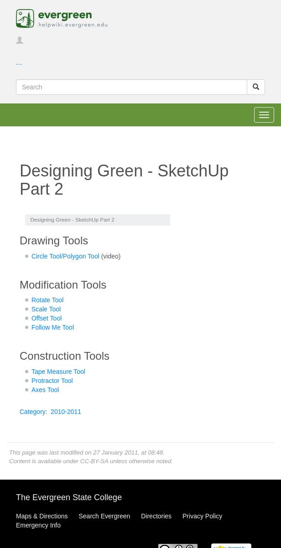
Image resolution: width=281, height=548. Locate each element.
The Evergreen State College (69, 497)
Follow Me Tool (52, 327)
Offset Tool (46, 318)
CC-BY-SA (94, 461)
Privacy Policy (202, 516)
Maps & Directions (42, 516)
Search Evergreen (104, 516)
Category (33, 411)
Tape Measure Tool (58, 371)
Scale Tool (46, 309)
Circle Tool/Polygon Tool (65, 256)
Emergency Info (38, 525)
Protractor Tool (52, 380)
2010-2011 (66, 411)
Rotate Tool (47, 300)
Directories (156, 516)
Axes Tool (45, 389)
